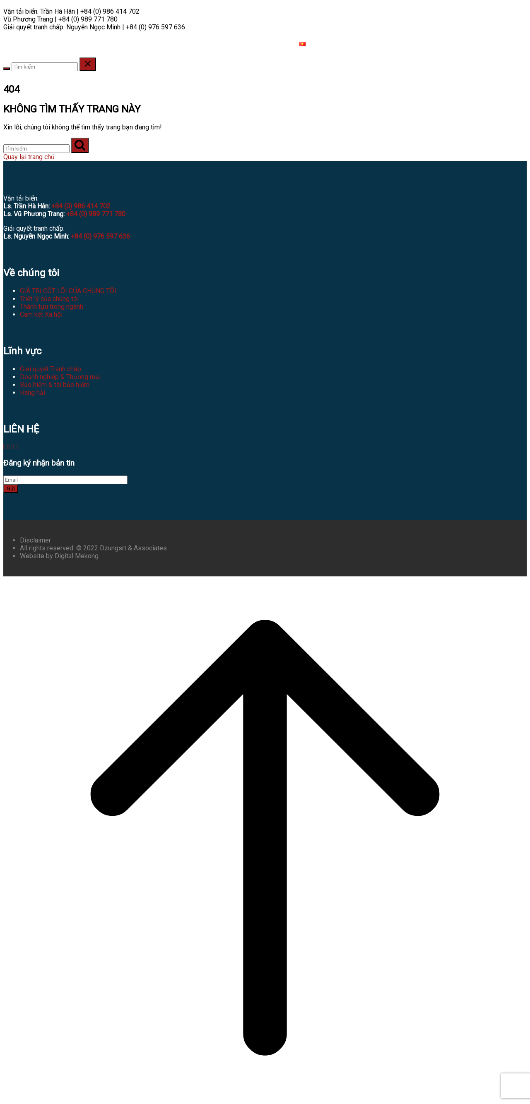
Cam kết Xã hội (41, 314)
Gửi (11, 488)
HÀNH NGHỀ (110, 44)
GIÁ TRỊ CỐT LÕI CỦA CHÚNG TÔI (68, 291)
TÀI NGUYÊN (200, 44)
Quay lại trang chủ (29, 157)
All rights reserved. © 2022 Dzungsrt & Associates (93, 548)
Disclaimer (35, 540)
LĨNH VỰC (155, 44)
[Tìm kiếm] (36, 148)
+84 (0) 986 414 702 (81, 206)
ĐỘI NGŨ (72, 44)
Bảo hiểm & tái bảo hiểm (54, 385)
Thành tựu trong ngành (51, 307)
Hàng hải (32, 393)
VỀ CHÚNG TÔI (30, 44)
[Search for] (45, 66)
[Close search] (88, 64)
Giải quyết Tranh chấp (50, 369)
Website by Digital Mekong (59, 556)
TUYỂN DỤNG (246, 44)
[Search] (6, 68)
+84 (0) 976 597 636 (100, 236)
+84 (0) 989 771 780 (95, 214)
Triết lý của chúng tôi (49, 299)
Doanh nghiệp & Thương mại (60, 377)
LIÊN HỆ (281, 44)
